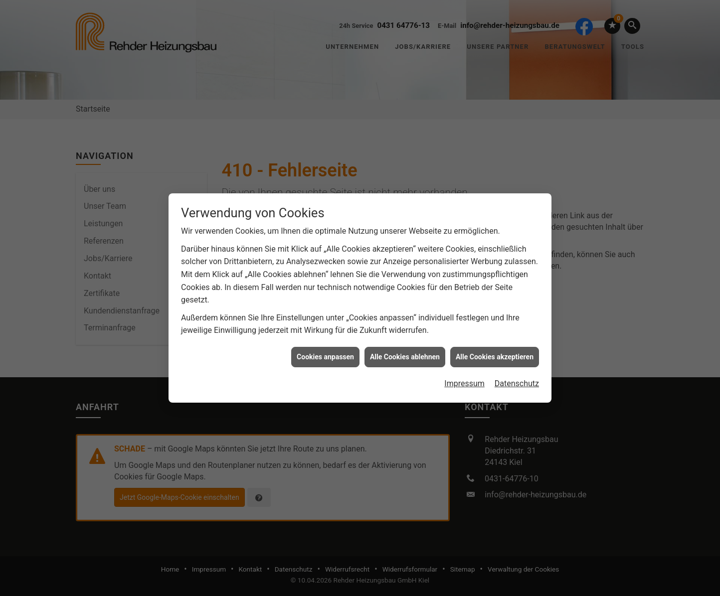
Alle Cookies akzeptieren (495, 354)
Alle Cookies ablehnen (405, 354)
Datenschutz (517, 380)
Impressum (464, 380)
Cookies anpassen (325, 354)
